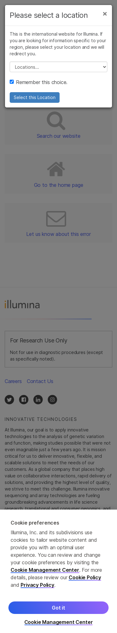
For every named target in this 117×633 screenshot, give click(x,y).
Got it (58, 610)
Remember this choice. (38, 82)
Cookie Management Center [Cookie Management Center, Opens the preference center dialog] (58, 624)
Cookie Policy (85, 579)
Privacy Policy (37, 587)
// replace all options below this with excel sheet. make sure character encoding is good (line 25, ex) (58, 67)
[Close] (104, 13)
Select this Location (35, 97)
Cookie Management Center (45, 572)
